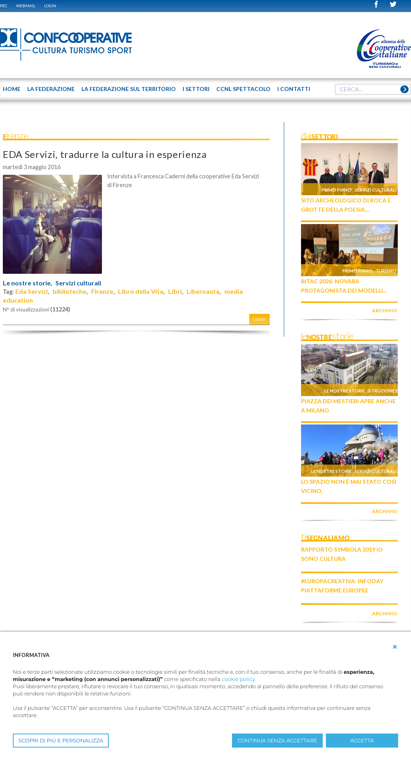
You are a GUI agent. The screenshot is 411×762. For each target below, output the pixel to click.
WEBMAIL (25, 5)
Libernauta (203, 291)
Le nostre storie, (27, 283)
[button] (395, 647)
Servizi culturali (78, 283)
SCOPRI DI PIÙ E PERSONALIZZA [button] (60, 741)
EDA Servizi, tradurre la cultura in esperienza (105, 154)
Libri (175, 291)
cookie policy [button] (238, 679)
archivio (384, 310)
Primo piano (336, 189)
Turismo (386, 270)
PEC (3, 5)
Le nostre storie (344, 390)
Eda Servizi (31, 291)
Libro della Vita (140, 291)
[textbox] (372, 89)
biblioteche (69, 291)
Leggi (259, 319)
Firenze (102, 291)
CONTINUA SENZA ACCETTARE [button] (277, 741)
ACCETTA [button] (362, 741)
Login (50, 5)
